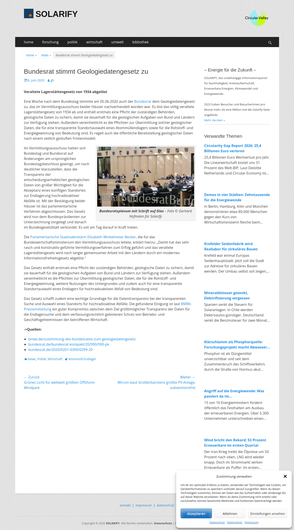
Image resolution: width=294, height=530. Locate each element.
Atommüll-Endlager (82, 359)
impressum (144, 505)
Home (31, 55)
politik (73, 42)
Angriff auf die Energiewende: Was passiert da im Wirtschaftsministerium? (234, 394)
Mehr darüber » (214, 120)
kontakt (125, 505)
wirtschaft (94, 42)
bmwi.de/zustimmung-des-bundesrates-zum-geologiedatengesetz (82, 339)
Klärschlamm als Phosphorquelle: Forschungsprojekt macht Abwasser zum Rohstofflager (235, 344)
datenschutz (165, 505)
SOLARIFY (57, 14)
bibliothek (140, 42)
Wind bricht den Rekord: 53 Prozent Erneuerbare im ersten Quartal (235, 443)
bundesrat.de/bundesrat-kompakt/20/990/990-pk (68, 344)
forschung (50, 42)
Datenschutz (217, 522)
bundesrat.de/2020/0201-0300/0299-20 (60, 349)
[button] (285, 476)
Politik (41, 359)
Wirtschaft (55, 359)
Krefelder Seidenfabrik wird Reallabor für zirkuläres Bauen (231, 246)
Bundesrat (143, 101)
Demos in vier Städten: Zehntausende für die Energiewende (237, 197)
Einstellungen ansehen (267, 513)
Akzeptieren (196, 513)
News (46, 55)
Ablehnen (230, 513)
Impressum (251, 522)
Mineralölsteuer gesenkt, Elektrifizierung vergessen (227, 295)
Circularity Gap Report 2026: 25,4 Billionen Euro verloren (232, 148)
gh (52, 80)
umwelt (117, 42)
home (28, 42)
